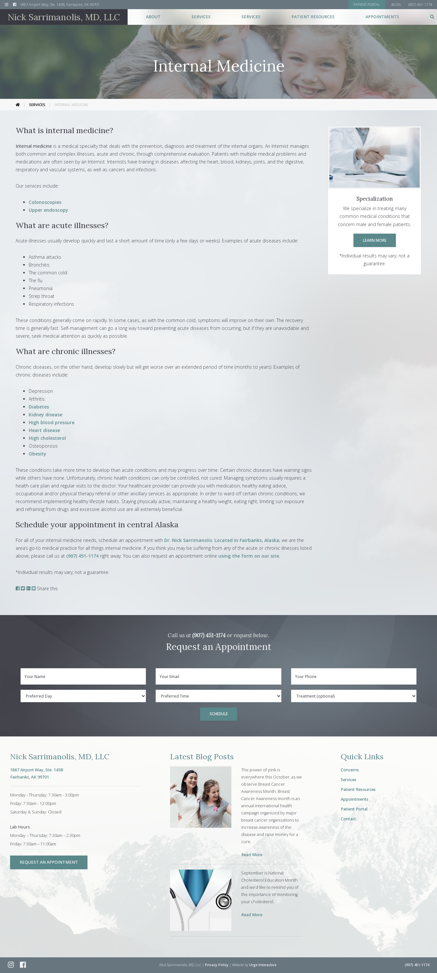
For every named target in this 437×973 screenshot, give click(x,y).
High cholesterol (47, 438)
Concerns (350, 770)
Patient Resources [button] (313, 17)
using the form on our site (248, 556)
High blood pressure (51, 422)
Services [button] (201, 17)
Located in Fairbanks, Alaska (246, 540)
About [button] (153, 17)
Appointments (382, 17)
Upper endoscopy (48, 210)
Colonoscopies (45, 202)
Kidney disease (45, 414)
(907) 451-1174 (82, 556)
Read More (251, 854)
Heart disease (44, 430)
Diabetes (39, 407)
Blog (396, 4)
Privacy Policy (216, 965)
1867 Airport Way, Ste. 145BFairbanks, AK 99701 (36, 773)
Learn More (374, 240)
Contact (348, 819)
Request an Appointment (49, 862)
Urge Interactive (262, 965)
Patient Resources (358, 789)
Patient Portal (354, 809)
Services (37, 104)
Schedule (219, 713)
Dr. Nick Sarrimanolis (188, 540)
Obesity (37, 454)
